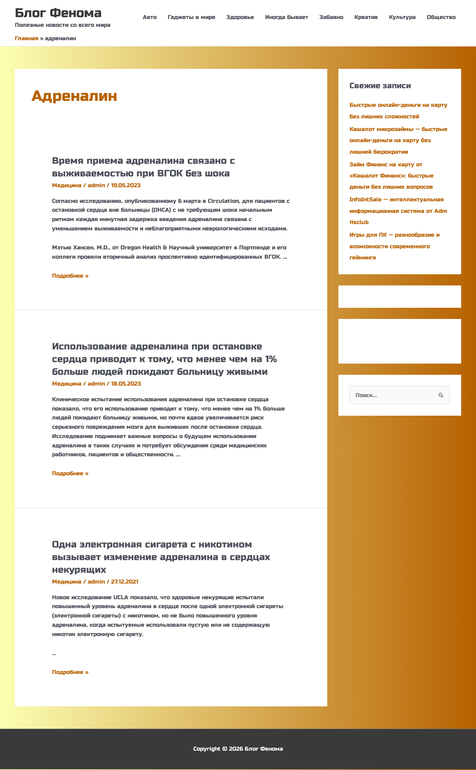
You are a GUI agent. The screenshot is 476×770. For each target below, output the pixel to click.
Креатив (366, 17)
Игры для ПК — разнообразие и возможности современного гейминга (395, 245)
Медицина (66, 185)
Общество (441, 17)
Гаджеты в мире (191, 17)
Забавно (331, 17)
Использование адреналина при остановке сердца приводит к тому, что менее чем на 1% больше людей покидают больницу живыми (167, 359)
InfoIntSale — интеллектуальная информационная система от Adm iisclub (398, 210)
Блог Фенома (59, 13)
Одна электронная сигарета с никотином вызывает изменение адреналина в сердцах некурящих (164, 557)
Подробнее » (70, 276)
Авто (150, 17)
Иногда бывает (286, 17)
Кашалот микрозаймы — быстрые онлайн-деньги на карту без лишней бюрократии (398, 140)
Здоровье (240, 17)
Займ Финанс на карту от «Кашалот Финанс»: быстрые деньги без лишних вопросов (392, 175)
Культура (402, 17)
